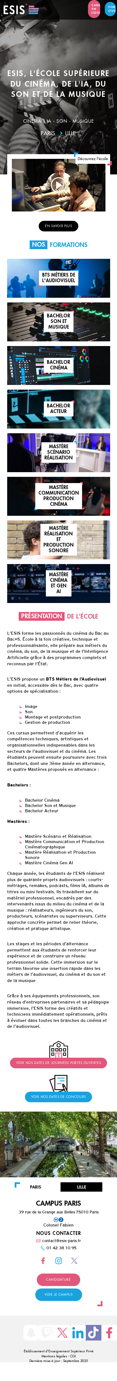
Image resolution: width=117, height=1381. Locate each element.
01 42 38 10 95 (61, 1248)
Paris (48, 133)
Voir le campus (59, 1294)
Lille (70, 133)
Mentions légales (54, 1356)
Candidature (58, 1279)
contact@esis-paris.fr (61, 1240)
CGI (73, 1356)
